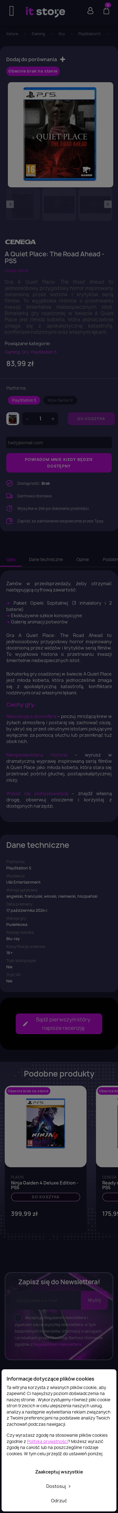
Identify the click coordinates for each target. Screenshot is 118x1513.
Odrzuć (59, 1501)
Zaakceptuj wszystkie (59, 1472)
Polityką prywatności (47, 1441)
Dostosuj (59, 1486)
